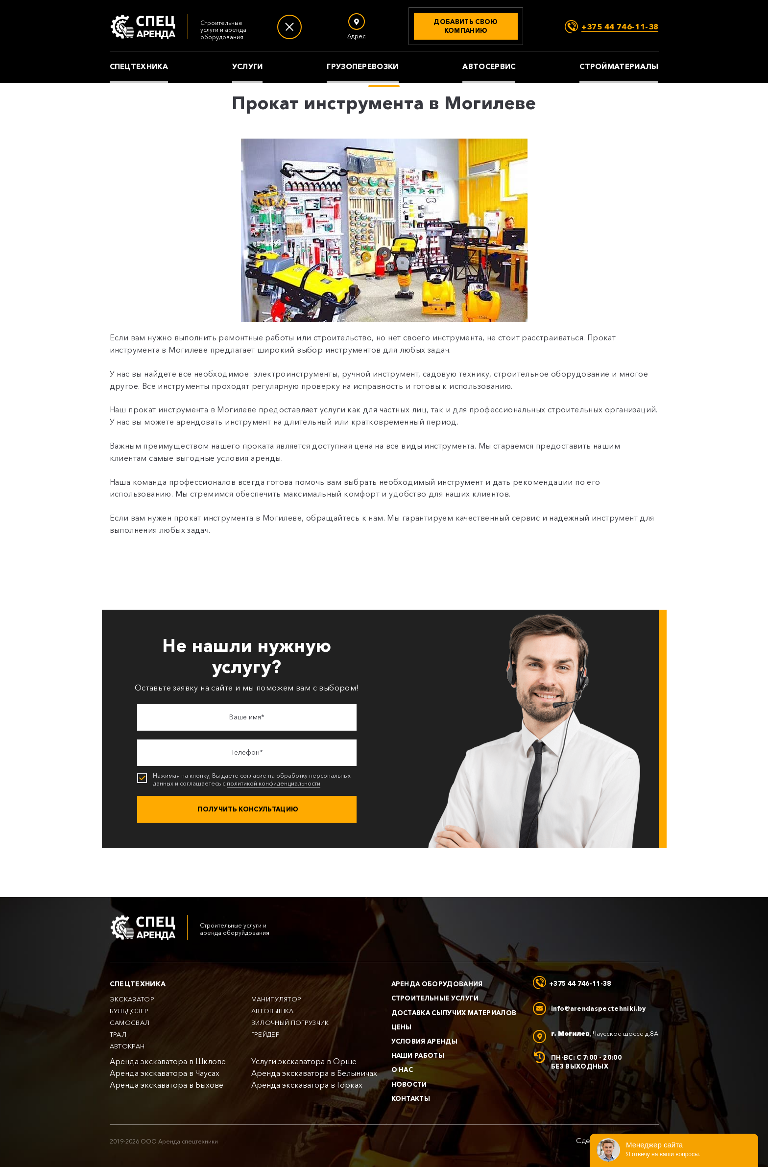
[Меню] (289, 27)
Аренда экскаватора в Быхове (166, 1085)
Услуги (247, 66)
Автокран (127, 1046)
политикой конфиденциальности (273, 783)
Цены (401, 1027)
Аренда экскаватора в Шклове (168, 1061)
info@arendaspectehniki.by (598, 1008)
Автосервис (488, 66)
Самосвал (130, 1022)
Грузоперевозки (362, 66)
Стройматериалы (618, 66)
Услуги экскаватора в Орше (304, 1061)
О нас (402, 1069)
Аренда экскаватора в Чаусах (164, 1073)
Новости (409, 1084)
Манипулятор (276, 999)
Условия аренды (424, 1041)
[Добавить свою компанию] (466, 26)
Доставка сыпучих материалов (454, 1013)
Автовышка (272, 1011)
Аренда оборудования (437, 984)
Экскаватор (132, 999)
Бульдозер (129, 1011)
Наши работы (418, 1055)
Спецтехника (139, 66)
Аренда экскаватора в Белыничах (314, 1073)
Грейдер (265, 1034)
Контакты (411, 1098)
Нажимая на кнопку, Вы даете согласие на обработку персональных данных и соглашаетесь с (248, 779)
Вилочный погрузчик (290, 1022)
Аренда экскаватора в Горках (306, 1085)
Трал (118, 1034)
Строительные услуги (435, 998)
